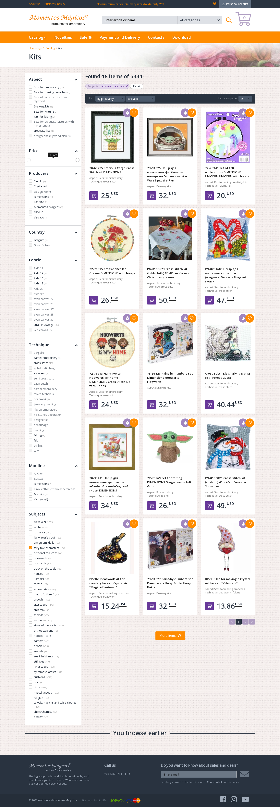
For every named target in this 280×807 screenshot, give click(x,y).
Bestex (38, 478)
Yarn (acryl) (42, 499)
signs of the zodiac (49, 625)
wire (36, 451)
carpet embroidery (47, 358)
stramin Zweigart (46, 325)
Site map (87, 800)
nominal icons (43, 636)
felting (39, 435)
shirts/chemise (45, 712)
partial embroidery (45, 389)
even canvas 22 (44, 299)
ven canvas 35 (43, 330)
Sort (91, 98)
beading (39, 430)
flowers (42, 717)
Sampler (41, 579)
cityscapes (44, 604)
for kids (42, 615)
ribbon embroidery (45, 409)
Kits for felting (44, 116)
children (41, 610)
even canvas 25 (44, 304)
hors (39, 682)
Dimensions (43, 197)
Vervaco (40, 217)
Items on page (227, 98)
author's (39, 294)
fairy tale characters (49, 548)
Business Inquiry (54, 4)
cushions (43, 677)
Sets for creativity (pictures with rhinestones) (54, 123)
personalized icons (48, 553)
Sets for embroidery (49, 87)
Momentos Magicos (48, 207)
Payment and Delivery (120, 37)
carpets (41, 641)
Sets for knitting (45, 111)
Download (181, 37)
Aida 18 (40, 283)
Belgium (40, 240)
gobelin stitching (44, 368)
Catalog (50, 48)
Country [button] (53, 232)
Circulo (40, 181)
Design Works (43, 191)
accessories (45, 589)
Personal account (237, 4)
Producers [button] (53, 173)
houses (41, 574)
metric (41, 584)
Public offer (100, 800)
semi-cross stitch (44, 378)
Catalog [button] (37, 37)
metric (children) (47, 594)
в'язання (41, 373)
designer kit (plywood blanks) (52, 136)
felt (37, 440)
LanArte (40, 202)
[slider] (29, 160)
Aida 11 (38, 268)
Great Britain (42, 245)
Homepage (35, 48)
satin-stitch (41, 383)
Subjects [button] (53, 514)
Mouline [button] (53, 465)
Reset (136, 86)
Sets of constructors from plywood (50, 99)
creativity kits (44, 130)
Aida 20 (38, 289)
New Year (43, 522)
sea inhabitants (46, 656)
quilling (38, 445)
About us (34, 4)
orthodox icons (46, 630)
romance (42, 532)
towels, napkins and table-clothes (55, 704)
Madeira (40, 494)
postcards (43, 563)
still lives (42, 661)
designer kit (41, 420)
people (41, 646)
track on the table (48, 568)
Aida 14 (40, 273)
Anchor (38, 473)
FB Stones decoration (48, 414)
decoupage (41, 425)
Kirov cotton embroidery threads (54, 489)
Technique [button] (53, 344)
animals (43, 620)
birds (40, 687)
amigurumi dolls (47, 542)
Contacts (156, 37)
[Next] (252, 622)
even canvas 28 (44, 314)
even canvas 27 (44, 309)
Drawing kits (43, 106)
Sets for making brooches (52, 92)
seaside (41, 651)
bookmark (42, 558)
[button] (200, 20)
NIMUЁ (38, 212)
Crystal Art (42, 186)
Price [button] (53, 150)
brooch (42, 599)
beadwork (42, 399)
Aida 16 (40, 278)
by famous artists (48, 672)
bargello (39, 352)
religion (41, 698)
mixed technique (44, 394)
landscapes (44, 666)
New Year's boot (47, 537)
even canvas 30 (44, 319)
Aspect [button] (53, 79)
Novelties (63, 37)
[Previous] (232, 622)
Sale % (86, 37)
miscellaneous (46, 692)
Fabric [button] (53, 260)
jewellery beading (45, 404)
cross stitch (43, 363)
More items (167, 635)
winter (40, 527)
